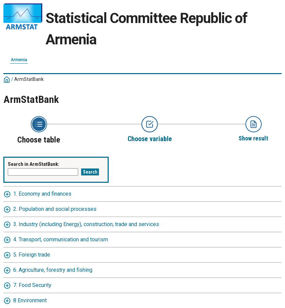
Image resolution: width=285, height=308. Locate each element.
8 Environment (30, 300)
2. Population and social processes (54, 209)
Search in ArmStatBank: (33, 164)
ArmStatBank (29, 79)
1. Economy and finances (42, 194)
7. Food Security (32, 285)
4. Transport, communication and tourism (60, 239)
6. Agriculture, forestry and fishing (52, 270)
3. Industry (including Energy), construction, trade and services (86, 224)
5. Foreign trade (31, 254)
